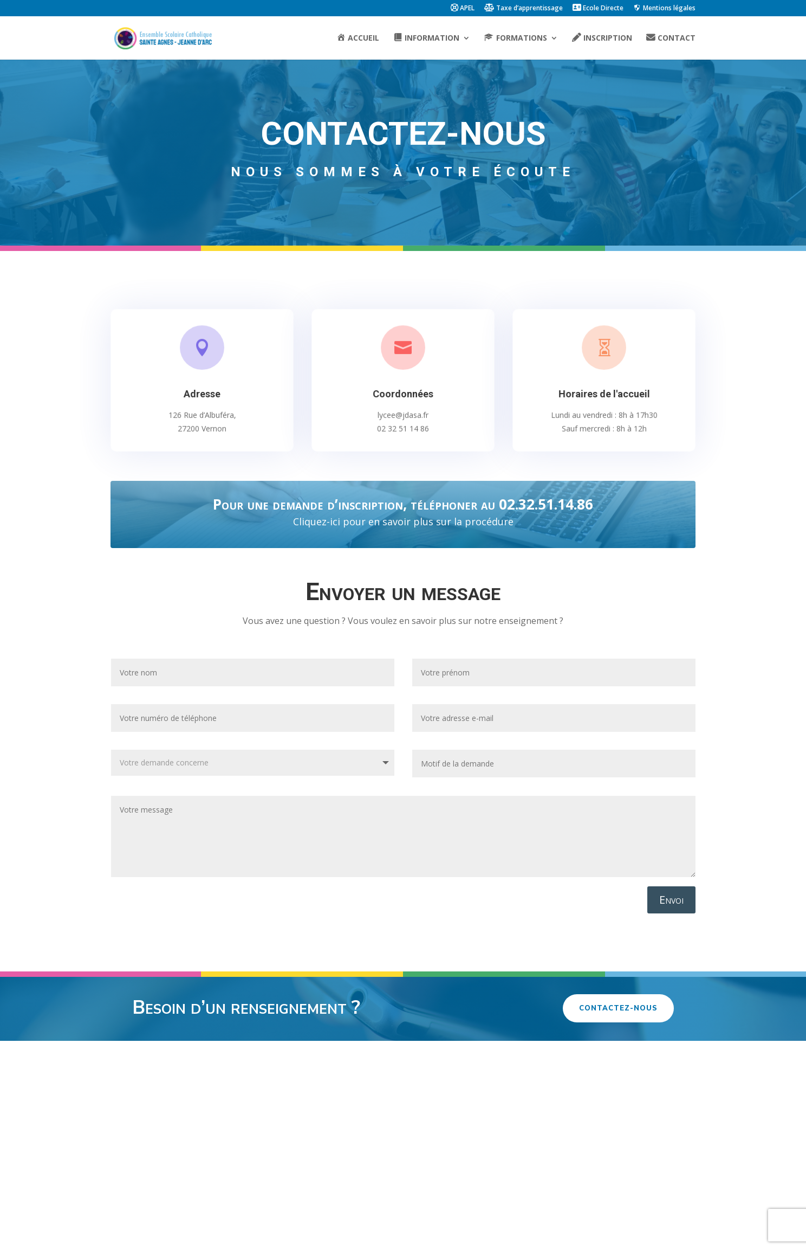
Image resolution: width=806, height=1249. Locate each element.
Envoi (671, 899)
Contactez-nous (618, 1008)
